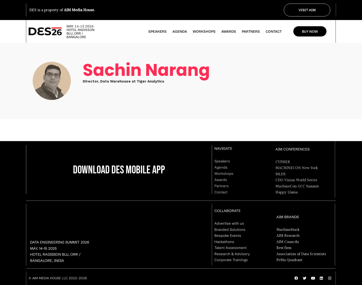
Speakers (157, 31)
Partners (251, 31)
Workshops (204, 31)
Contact (274, 31)
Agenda (179, 31)
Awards (228, 31)
